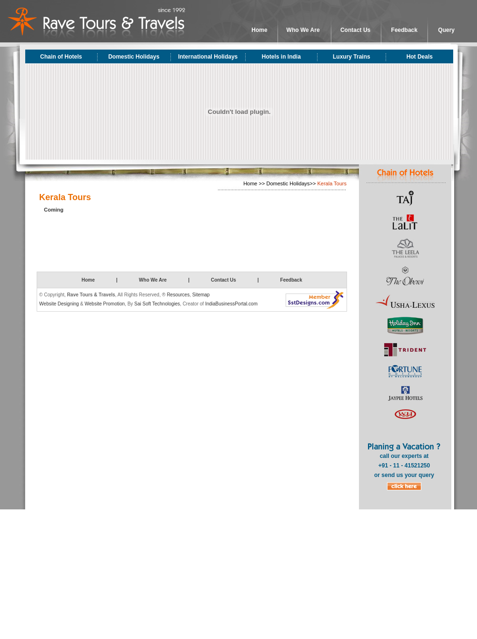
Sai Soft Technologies (157, 303)
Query (446, 30)
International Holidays (208, 56)
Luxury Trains (351, 56)
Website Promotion (105, 303)
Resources (178, 294)
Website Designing (59, 303)
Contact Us (355, 30)
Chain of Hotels (61, 56)
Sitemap (201, 294)
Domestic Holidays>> (291, 183)
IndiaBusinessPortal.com (231, 303)
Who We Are (303, 30)
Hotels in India (281, 56)
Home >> (254, 183)
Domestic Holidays (133, 56)
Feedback (404, 30)
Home (259, 30)
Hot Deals (420, 56)
